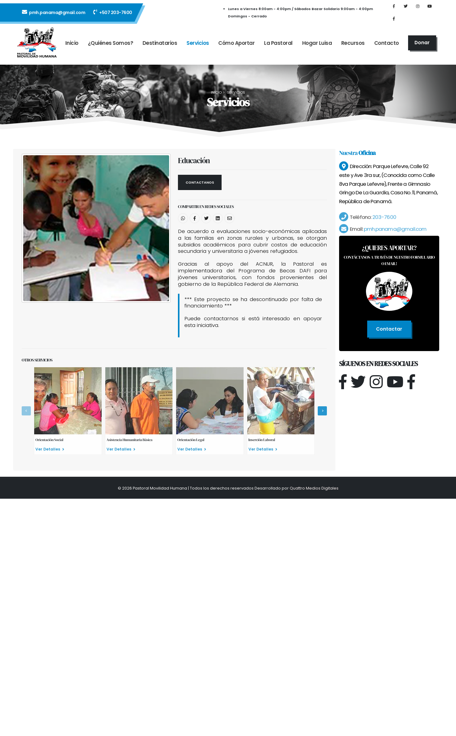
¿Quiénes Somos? (110, 47)
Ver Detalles (49, 449)
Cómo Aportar (236, 47)
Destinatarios (160, 47)
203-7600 (383, 224)
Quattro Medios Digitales (314, 488)
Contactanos (200, 182)
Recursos (353, 47)
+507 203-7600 (112, 14)
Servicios (197, 47)
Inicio (71, 47)
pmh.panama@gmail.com (53, 14)
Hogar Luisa (317, 47)
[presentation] (26, 410)
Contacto (386, 47)
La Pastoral (278, 47)
